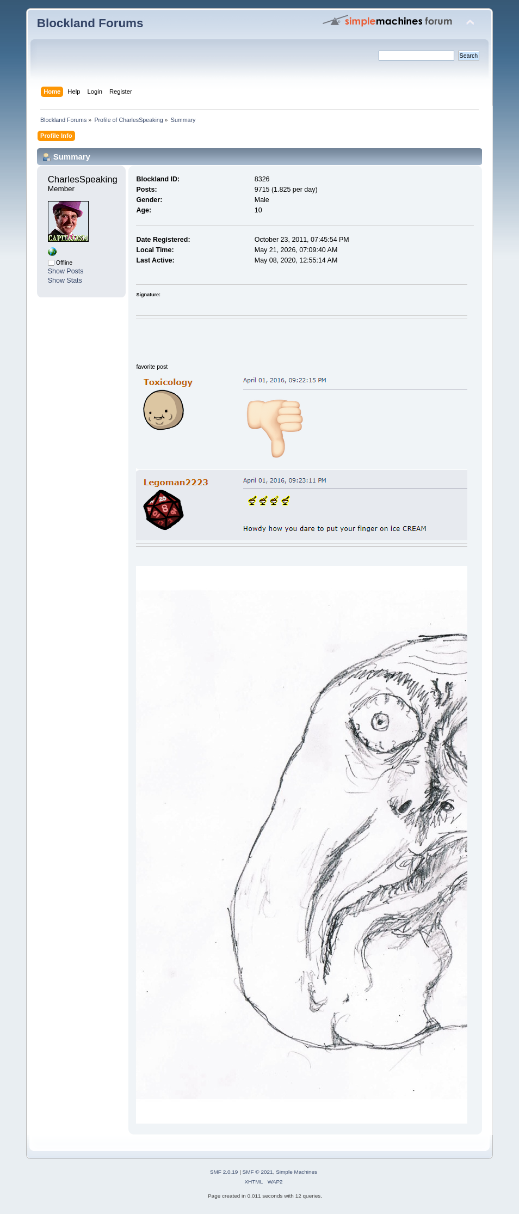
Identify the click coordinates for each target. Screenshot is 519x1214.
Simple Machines (296, 1172)
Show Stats (65, 280)
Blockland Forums (90, 23)
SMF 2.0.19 (224, 1172)
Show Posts (66, 271)
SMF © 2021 (258, 1172)
